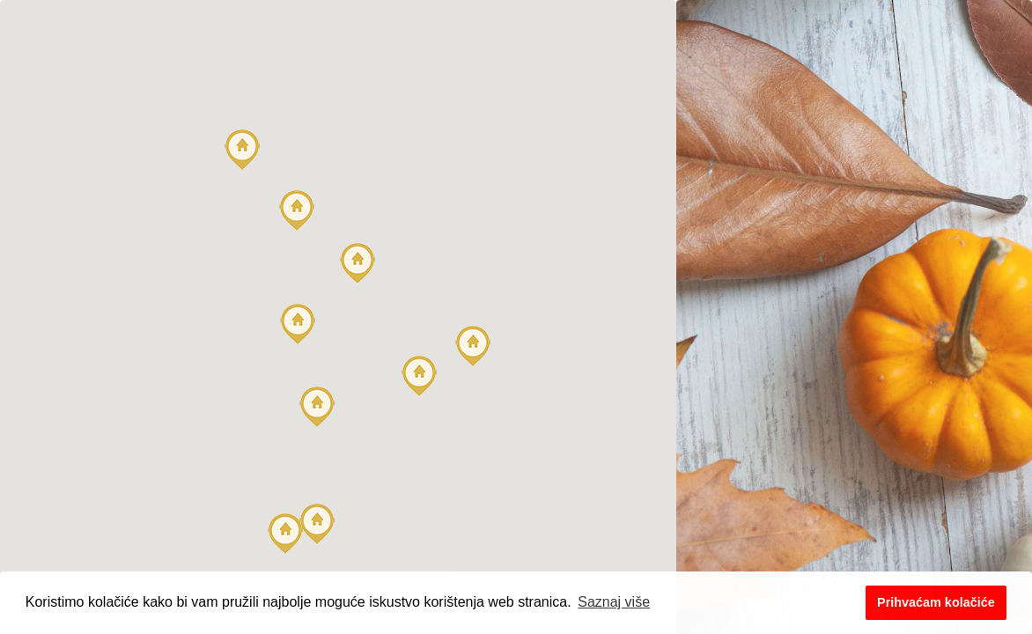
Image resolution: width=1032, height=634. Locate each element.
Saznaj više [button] (614, 601)
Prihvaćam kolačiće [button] (936, 602)
